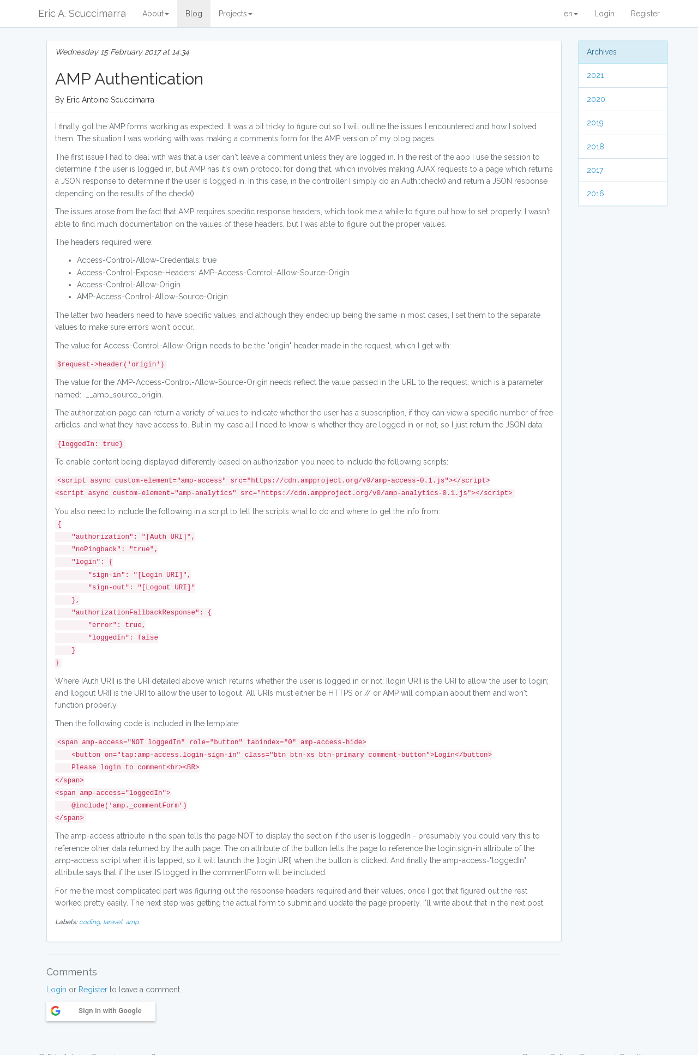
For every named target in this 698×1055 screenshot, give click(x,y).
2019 (595, 122)
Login (604, 13)
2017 (595, 170)
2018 (595, 146)
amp (132, 922)
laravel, (114, 922)
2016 (595, 193)
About (155, 13)
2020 (596, 99)
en (571, 13)
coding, (91, 922)
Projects (235, 13)
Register (645, 13)
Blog (193, 13)
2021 (595, 75)
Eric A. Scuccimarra (82, 13)
